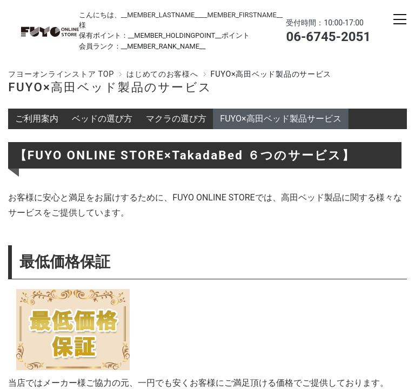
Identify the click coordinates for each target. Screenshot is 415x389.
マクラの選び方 (176, 118)
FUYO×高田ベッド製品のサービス (110, 87)
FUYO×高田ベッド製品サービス (280, 118)
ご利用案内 (36, 118)
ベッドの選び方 (102, 118)
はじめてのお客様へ (162, 74)
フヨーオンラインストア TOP (61, 74)
